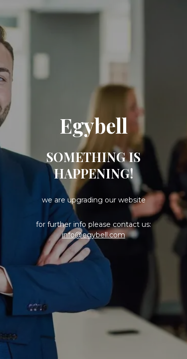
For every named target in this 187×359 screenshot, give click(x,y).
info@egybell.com (93, 234)
